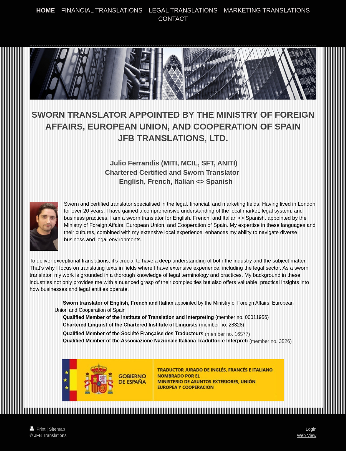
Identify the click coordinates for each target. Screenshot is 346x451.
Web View (306, 435)
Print (38, 429)
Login (311, 429)
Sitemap (57, 429)
